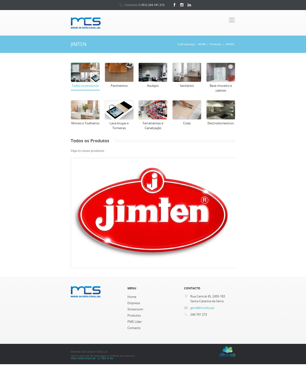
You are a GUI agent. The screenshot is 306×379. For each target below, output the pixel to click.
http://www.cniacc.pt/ (83, 358)
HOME (202, 44)
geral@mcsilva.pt (202, 308)
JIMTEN (230, 44)
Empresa (133, 303)
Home (131, 297)
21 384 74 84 (105, 358)
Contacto (134, 328)
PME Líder (134, 321)
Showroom (135, 309)
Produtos (215, 44)
